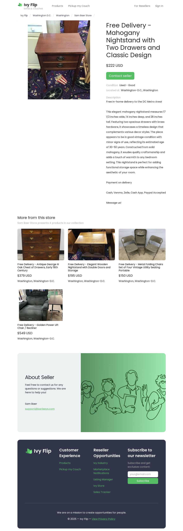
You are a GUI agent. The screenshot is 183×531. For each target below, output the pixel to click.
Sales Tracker (102, 492)
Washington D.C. (42, 15)
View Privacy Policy (103, 519)
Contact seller (120, 76)
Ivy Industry (100, 463)
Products (57, 6)
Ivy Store (98, 486)
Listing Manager (103, 479)
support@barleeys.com (40, 409)
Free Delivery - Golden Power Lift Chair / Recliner (37, 326)
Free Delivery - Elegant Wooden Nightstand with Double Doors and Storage (89, 267)
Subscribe (143, 481)
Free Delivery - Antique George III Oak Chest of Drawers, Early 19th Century (38, 267)
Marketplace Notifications (101, 471)
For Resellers (142, 6)
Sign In (159, 6)
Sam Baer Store (83, 15)
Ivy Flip (24, 15)
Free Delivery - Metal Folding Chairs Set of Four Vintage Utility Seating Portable (141, 267)
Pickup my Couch (79, 6)
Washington (62, 15)
